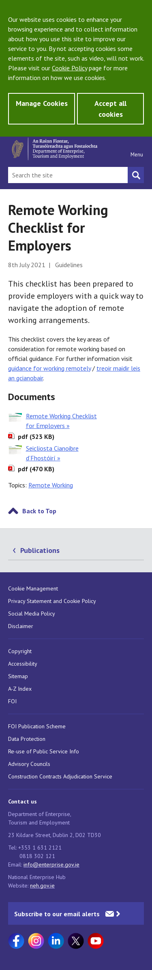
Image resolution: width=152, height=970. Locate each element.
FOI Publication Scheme (37, 726)
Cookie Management (33, 588)
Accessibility (22, 663)
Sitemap (18, 676)
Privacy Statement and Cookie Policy (52, 601)
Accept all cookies (110, 109)
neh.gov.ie (42, 885)
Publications (40, 550)
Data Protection (26, 738)
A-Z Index (20, 688)
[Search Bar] (68, 175)
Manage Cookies (42, 103)
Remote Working (50, 485)
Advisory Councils (29, 764)
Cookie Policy (69, 68)
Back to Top (39, 511)
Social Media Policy (31, 613)
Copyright (20, 651)
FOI (12, 701)
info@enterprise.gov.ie (51, 864)
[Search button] (136, 175)
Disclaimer (20, 626)
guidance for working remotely (49, 368)
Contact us (22, 801)
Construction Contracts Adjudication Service (60, 776)
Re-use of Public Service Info (43, 751)
